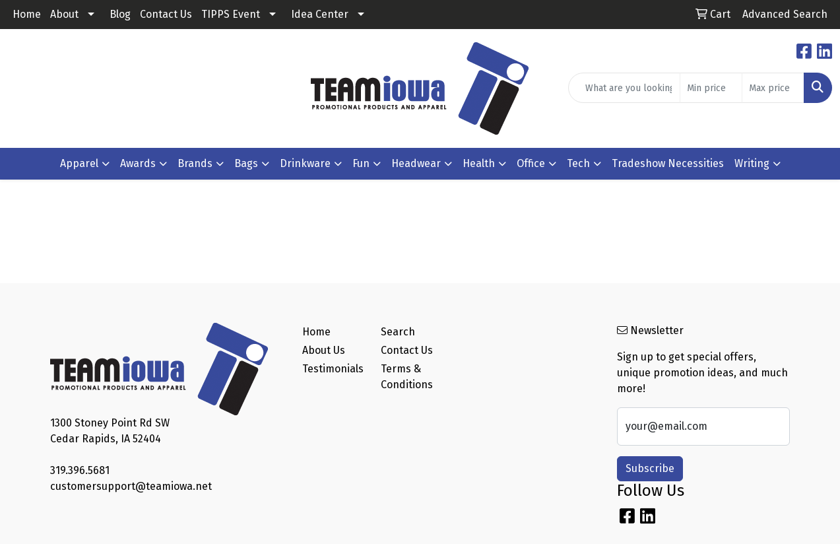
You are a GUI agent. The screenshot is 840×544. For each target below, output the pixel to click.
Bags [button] (246, 163)
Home (27, 14)
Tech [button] (578, 163)
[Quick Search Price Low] (711, 88)
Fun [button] (361, 163)
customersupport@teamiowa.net (131, 486)
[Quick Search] (624, 88)
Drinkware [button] (305, 163)
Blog (120, 14)
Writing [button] (751, 163)
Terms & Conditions (407, 376)
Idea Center (319, 14)
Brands (195, 163)
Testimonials (333, 368)
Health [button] (479, 163)
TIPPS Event (230, 14)
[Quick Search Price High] (773, 88)
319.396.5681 (80, 470)
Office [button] (531, 163)
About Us (323, 350)
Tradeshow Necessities (668, 163)
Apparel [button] (79, 163)
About (64, 14)
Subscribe (650, 468)
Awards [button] (138, 163)
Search (398, 331)
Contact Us (166, 14)
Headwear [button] (416, 163)
